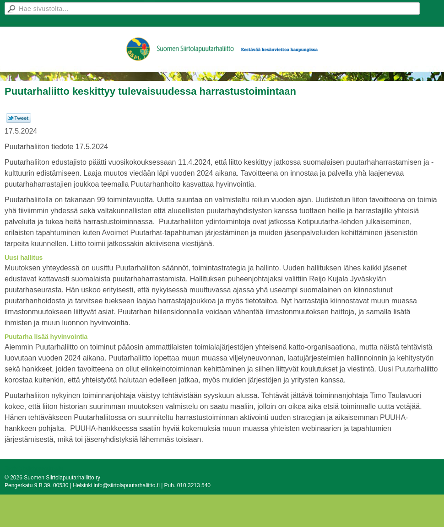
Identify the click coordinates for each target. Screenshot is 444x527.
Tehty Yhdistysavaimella (34, 468)
